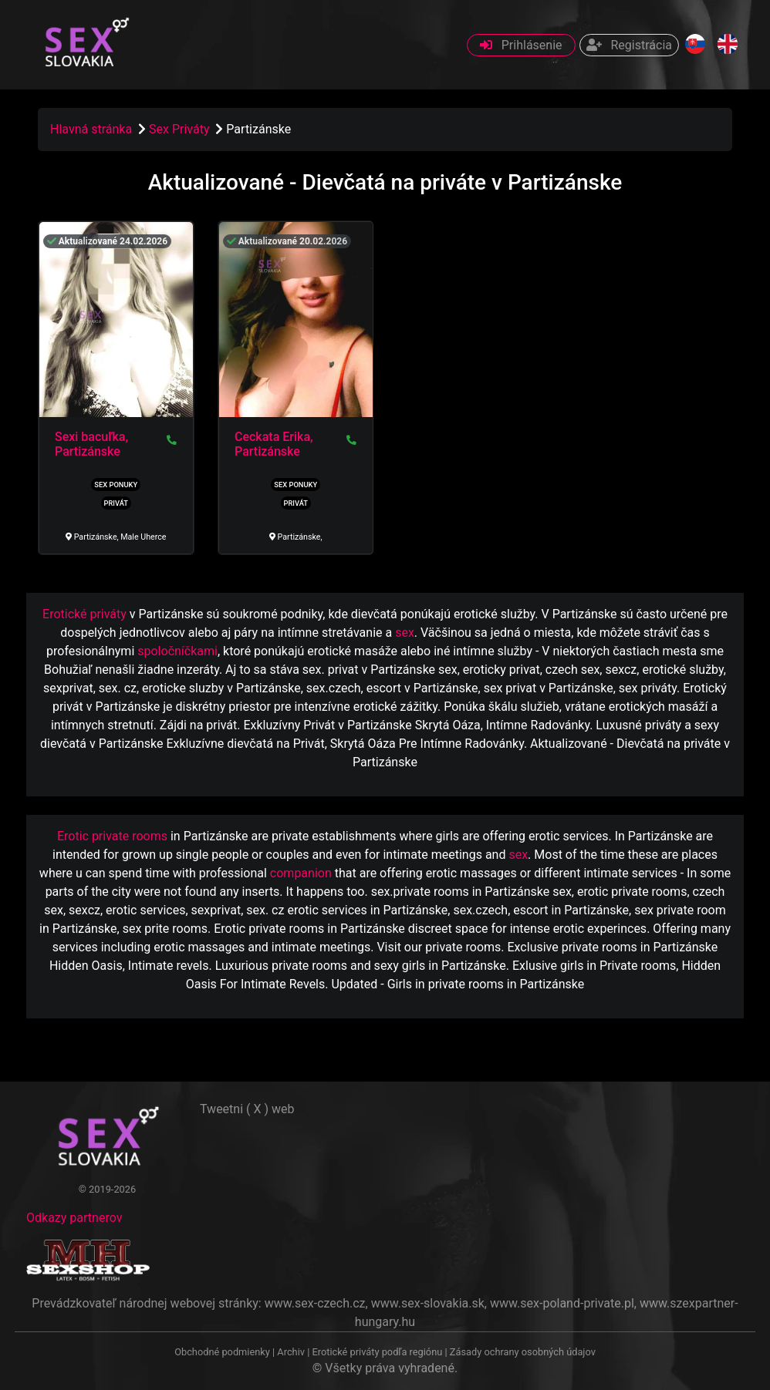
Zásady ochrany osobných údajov (523, 1352)
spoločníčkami (177, 651)
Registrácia (629, 45)
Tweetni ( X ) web (247, 1109)
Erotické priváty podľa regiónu (377, 1352)
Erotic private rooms (112, 836)
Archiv (291, 1352)
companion (301, 873)
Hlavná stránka (91, 129)
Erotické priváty (84, 614)
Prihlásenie (521, 45)
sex (404, 632)
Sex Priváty (180, 129)
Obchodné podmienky (223, 1352)
